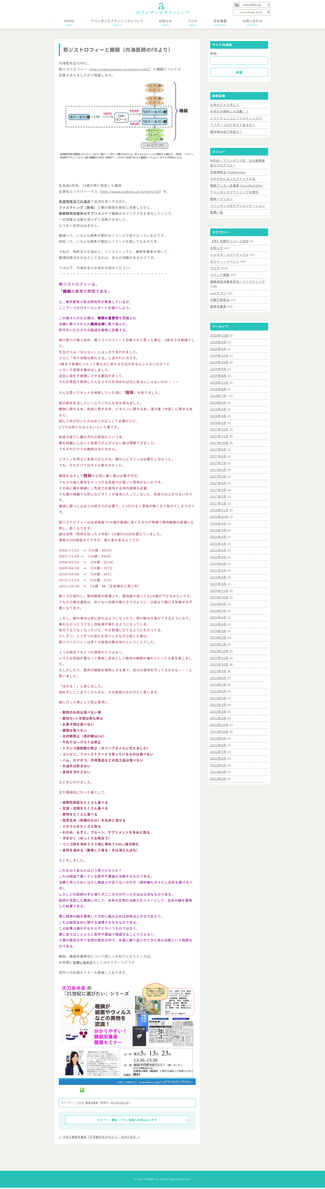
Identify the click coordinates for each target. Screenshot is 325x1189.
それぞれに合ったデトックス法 (230, 179)
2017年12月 (218, 424)
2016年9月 (217, 518)
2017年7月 (217, 458)
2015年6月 (217, 559)
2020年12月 (218, 330)
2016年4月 (217, 545)
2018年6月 (217, 398)
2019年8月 (217, 371)
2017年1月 (217, 498)
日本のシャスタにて (223, 105)
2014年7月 (217, 606)
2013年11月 (218, 653)
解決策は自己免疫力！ (224, 132)
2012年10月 (218, 727)
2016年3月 (217, 552)
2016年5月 (217, 538)
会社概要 (220, 22)
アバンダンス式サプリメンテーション (235, 206)
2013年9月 (217, 666)
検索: (214, 53)
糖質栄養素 (92, 1102)
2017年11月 (218, 431)
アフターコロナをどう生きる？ (230, 125)
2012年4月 (217, 767)
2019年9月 (217, 364)
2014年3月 (217, 626)
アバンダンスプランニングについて (117, 22)
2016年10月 (218, 512)
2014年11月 (218, 586)
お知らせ (165, 22)
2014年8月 (217, 599)
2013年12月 (218, 646)
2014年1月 (217, 639)
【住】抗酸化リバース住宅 (227, 241)
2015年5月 (217, 565)
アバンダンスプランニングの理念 (232, 192)
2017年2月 (217, 492)
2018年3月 (217, 411)
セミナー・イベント (223, 261)
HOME (69, 22)
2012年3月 (217, 774)
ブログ (193, 22)
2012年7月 (217, 747)
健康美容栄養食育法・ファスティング (234, 281)
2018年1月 (217, 418)
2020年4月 (217, 344)
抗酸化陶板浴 (219, 295)
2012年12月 (218, 720)
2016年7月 (217, 525)
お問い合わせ (252, 22)
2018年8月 (217, 384)
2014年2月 (217, 633)
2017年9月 (217, 445)
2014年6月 (217, 613)
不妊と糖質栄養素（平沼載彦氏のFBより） (93, 1138)
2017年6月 (217, 465)
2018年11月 (218, 377)
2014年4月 (217, 619)
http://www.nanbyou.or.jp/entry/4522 (122, 69)
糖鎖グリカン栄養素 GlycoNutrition (234, 185)
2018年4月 (217, 404)
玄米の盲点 (138, 1138)
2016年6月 (217, 532)
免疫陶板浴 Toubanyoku (226, 172)
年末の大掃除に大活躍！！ (227, 111)
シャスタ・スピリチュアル (227, 254)
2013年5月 (217, 693)
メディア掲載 (218, 275)
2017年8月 (217, 451)
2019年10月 (218, 357)
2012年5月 (217, 760)
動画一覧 (216, 212)
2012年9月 (217, 733)
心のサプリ (217, 288)
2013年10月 (218, 660)
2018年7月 (217, 391)
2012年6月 (217, 753)
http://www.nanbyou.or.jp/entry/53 (130, 191)
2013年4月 (217, 700)
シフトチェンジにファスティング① (233, 118)
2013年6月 (217, 686)
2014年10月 (218, 592)
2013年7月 (217, 680)
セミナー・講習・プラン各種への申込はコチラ (139, 1120)
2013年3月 (217, 706)
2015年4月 (217, 572)
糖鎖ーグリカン (220, 199)
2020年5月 (217, 337)
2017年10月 (218, 438)
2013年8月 (217, 673)
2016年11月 (218, 505)
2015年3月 (217, 579)
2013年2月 (217, 713)
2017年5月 (217, 472)
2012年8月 (217, 740)
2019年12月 (218, 351)
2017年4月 (217, 478)
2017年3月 (217, 485)
